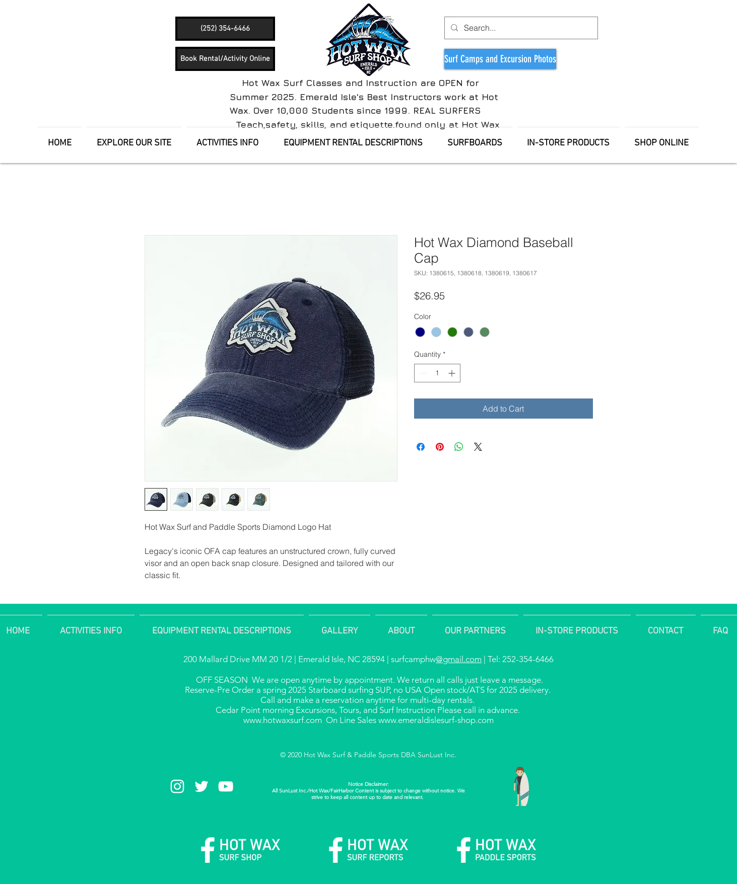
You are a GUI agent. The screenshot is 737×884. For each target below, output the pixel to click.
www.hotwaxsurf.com (282, 720)
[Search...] (520, 28)
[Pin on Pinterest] (440, 447)
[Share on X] (478, 447)
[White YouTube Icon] (226, 786)
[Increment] (452, 373)
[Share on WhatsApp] (459, 447)
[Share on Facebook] (421, 447)
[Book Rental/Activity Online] (225, 59)
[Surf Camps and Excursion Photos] (500, 59)
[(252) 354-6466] (225, 29)
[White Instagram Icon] (177, 786)
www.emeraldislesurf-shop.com (436, 720)
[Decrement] (422, 373)
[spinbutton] (437, 373)
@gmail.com (459, 659)
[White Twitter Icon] (201, 786)
